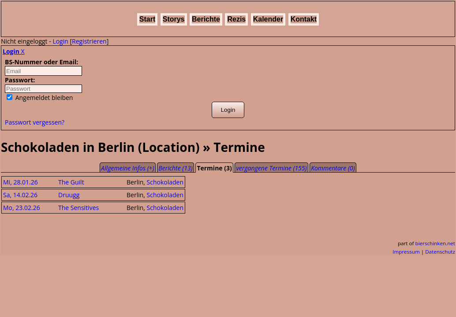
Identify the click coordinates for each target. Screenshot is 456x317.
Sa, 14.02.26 (20, 195)
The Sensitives (78, 207)
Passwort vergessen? (34, 122)
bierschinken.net (435, 243)
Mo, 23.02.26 (21, 207)
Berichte (206, 19)
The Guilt (71, 182)
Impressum (406, 251)
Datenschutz (440, 251)
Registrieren (89, 41)
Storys (174, 19)
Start (147, 19)
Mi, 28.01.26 (20, 182)
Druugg (68, 195)
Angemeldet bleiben (40, 97)
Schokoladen (165, 182)
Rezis (236, 19)
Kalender (268, 19)
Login (60, 41)
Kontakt (304, 19)
